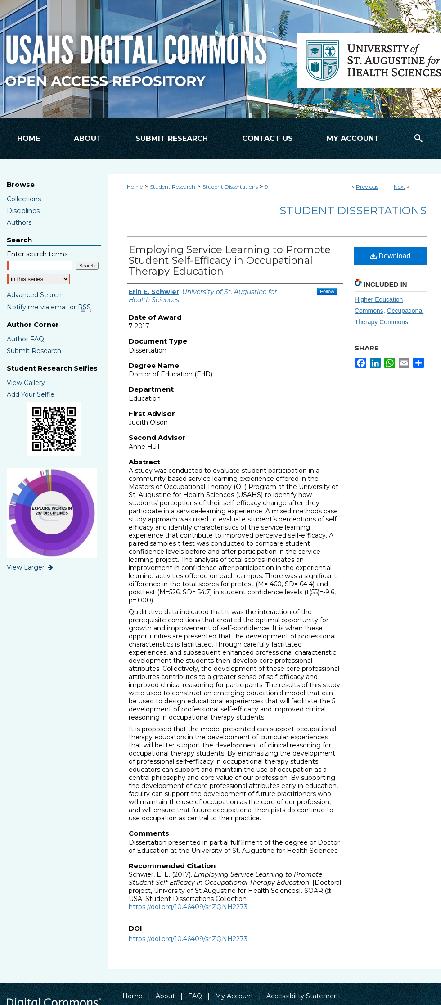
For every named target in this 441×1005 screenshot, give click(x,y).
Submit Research (34, 351)
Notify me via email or (49, 307)
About (165, 996)
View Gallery (26, 383)
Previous (367, 186)
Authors (19, 222)
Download (390, 256)
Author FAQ (25, 339)
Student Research (172, 186)
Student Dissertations (230, 186)
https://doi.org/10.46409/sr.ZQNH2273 (188, 907)
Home (135, 186)
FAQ (195, 996)
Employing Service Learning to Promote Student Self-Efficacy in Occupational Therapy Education (230, 260)
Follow (327, 291)
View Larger (30, 567)
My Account (234, 996)
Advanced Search (34, 295)
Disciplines (23, 211)
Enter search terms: (38, 254)
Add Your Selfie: (31, 394)
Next (399, 186)
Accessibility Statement (303, 996)
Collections (24, 199)
